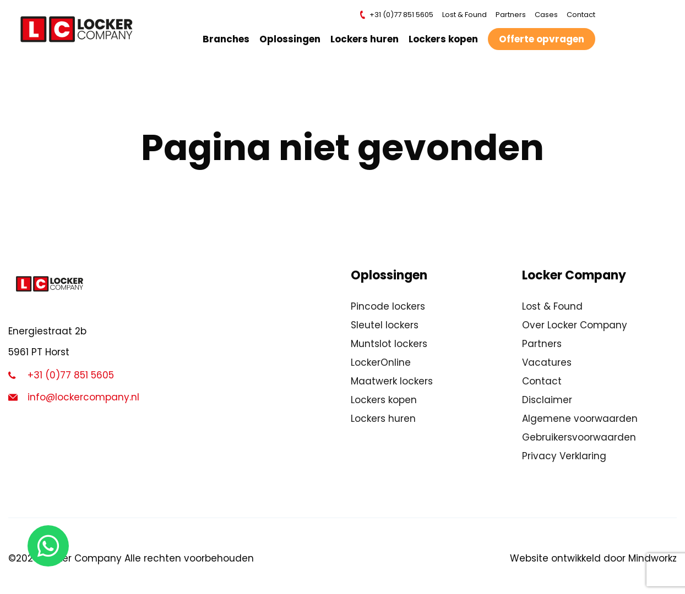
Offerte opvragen (544, 39)
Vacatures (547, 362)
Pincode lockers (388, 306)
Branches (228, 39)
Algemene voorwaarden (580, 418)
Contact (583, 14)
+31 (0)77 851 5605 (399, 14)
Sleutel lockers (384, 325)
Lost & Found (467, 14)
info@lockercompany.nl (73, 397)
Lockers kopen (446, 39)
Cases (549, 14)
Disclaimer (547, 399)
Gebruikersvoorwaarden (579, 437)
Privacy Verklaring (564, 456)
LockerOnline (381, 362)
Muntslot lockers (389, 343)
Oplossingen (292, 39)
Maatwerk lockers (392, 381)
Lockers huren (367, 39)
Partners (513, 14)
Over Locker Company (574, 325)
